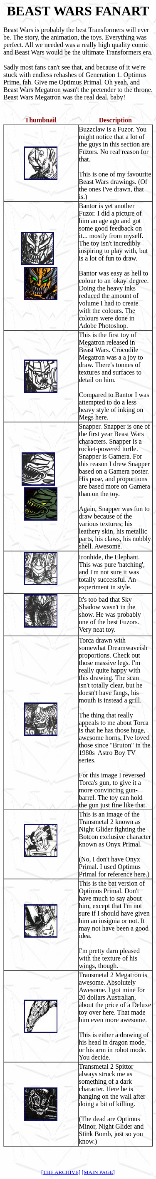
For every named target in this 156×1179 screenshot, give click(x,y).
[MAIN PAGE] (98, 1172)
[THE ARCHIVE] (60, 1172)
